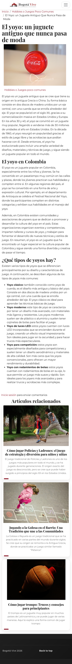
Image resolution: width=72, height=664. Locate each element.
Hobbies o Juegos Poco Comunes (33, 11)
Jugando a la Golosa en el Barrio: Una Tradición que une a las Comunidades (36, 529)
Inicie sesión (8, 395)
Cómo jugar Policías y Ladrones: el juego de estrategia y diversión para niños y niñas (36, 452)
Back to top (46, 650)
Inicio (5, 11)
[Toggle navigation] (65, 5)
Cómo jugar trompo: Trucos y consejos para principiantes (36, 606)
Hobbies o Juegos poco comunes (25, 89)
